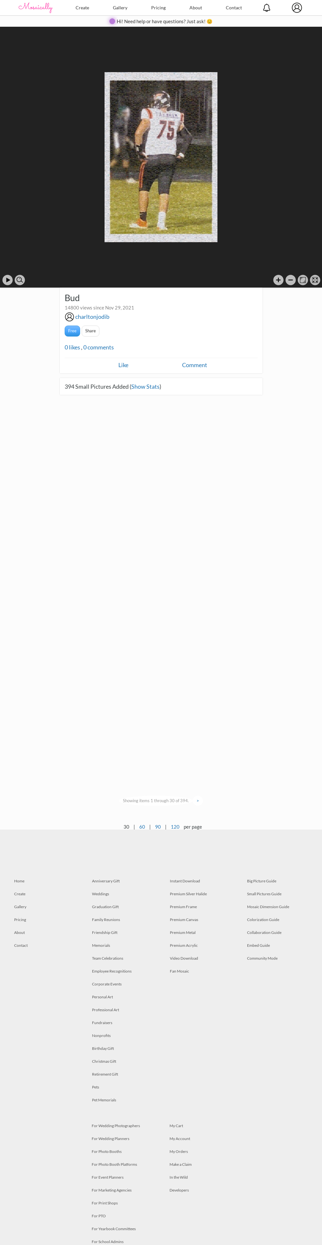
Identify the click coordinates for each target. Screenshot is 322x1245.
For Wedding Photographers (116, 1125)
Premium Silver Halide (188, 893)
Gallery (120, 7)
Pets (95, 1087)
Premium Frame (183, 906)
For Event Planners (108, 1177)
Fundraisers (102, 1022)
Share (90, 330)
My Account (180, 1138)
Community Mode (262, 958)
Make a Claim (181, 1164)
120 (175, 827)
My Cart (176, 1125)
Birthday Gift (103, 1048)
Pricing (158, 7)
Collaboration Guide (264, 932)
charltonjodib (92, 316)
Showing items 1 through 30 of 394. (156, 800)
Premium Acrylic (184, 945)
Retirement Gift (105, 1074)
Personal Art (102, 996)
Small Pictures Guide (264, 893)
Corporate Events (107, 984)
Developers (179, 1190)
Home (19, 881)
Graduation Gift (105, 906)
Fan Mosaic (179, 971)
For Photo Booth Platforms (114, 1164)
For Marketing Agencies (112, 1190)
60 (142, 827)
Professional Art (105, 1009)
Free (72, 330)
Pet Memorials (104, 1100)
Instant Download (185, 881)
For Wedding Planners (110, 1138)
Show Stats (145, 386)
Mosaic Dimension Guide (268, 906)
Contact (234, 7)
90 (158, 827)
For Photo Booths (107, 1151)
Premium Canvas (184, 919)
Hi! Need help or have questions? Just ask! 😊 (165, 21)
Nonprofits (101, 1035)
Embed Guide (258, 945)
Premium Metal (183, 932)
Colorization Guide (263, 919)
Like (123, 364)
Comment (194, 364)
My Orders (179, 1151)
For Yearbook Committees (114, 1228)
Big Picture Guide (261, 881)
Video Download (184, 958)
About (195, 7)
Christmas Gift (104, 1061)
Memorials (101, 945)
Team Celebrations (107, 958)
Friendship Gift (104, 932)
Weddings (100, 893)
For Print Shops (105, 1203)
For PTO (99, 1215)
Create (82, 7)
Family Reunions (106, 919)
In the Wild (179, 1177)
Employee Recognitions (112, 971)
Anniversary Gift (106, 881)
